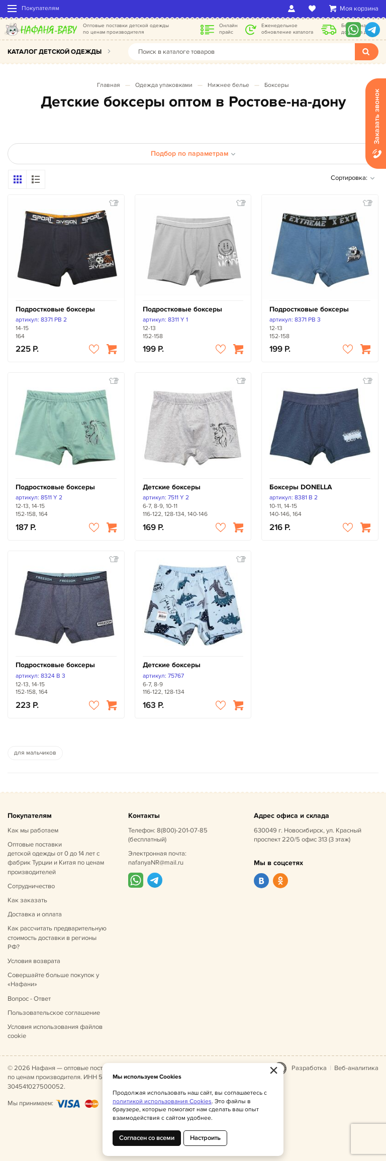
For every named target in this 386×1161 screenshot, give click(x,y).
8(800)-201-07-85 (182, 830)
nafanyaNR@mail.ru (155, 863)
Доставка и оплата (35, 914)
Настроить (205, 1138)
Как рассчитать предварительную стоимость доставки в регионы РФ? (57, 937)
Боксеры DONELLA (300, 487)
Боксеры (276, 85)
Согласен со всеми (146, 1138)
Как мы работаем (33, 830)
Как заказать (27, 900)
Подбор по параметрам (193, 153)
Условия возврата (34, 961)
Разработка (309, 1068)
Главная (108, 85)
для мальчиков (35, 753)
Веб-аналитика (356, 1068)
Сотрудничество (31, 886)
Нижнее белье (228, 85)
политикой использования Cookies (162, 1101)
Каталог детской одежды (55, 52)
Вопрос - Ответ (29, 999)
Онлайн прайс (228, 29)
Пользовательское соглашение (54, 1013)
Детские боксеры (172, 487)
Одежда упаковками (163, 85)
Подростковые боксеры (55, 309)
